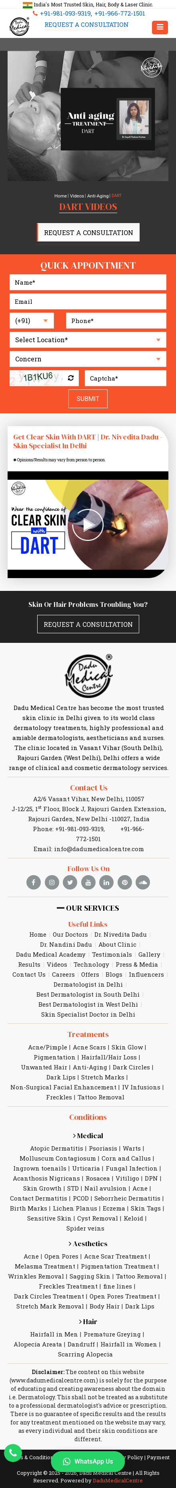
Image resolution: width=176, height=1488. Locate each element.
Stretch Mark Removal (50, 1291)
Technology (91, 951)
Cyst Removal (97, 1203)
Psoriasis (103, 1133)
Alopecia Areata (38, 1328)
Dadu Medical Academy (51, 941)
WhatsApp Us (88, 1461)
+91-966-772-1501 (115, 13)
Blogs (114, 961)
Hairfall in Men (54, 1318)
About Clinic (117, 931)
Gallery (149, 941)
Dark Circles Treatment (49, 1281)
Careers (63, 961)
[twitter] (71, 869)
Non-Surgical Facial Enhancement (63, 1073)
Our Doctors (70, 921)
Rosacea (98, 1163)
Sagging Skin (90, 1261)
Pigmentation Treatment (118, 1251)
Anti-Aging (96, 195)
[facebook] (36, 869)
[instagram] (53, 869)
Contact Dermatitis (38, 1183)
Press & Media (137, 951)
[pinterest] (124, 869)
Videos (78, 195)
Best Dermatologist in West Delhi (88, 991)
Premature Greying (112, 1318)
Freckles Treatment (68, 1271)
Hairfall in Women (128, 1328)
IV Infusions (141, 1073)
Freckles (59, 1083)
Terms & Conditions (31, 1441)
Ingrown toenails (39, 1153)
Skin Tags (146, 1193)
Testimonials (112, 941)
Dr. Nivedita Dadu (120, 921)
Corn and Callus (126, 1143)
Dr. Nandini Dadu (66, 931)
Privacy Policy (124, 1441)
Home (63, 195)
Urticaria (86, 1153)
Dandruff (81, 1328)
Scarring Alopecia (85, 1338)
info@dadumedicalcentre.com (99, 835)
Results (29, 951)
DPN (151, 1163)
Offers (90, 961)
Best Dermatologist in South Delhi (88, 981)
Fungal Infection (132, 1153)
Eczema (114, 1193)
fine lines (117, 1271)
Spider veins (85, 1213)
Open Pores (61, 1241)
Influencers (146, 961)
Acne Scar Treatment (115, 1241)
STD (73, 1173)
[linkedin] (106, 869)
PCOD (81, 1183)
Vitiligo (127, 1163)
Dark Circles (131, 1053)
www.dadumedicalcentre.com (53, 1364)
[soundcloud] (141, 869)
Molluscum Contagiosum (58, 1143)
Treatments (88, 1020)
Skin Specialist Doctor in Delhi (88, 1001)
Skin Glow (127, 1033)
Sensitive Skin (49, 1203)
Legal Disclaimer (81, 1441)
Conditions (88, 1102)
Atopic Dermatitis (56, 1133)
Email (123, 1481)
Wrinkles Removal (36, 1261)
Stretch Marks (102, 1063)
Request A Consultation (84, 27)
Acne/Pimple (47, 1033)
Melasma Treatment (45, 1251)
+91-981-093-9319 (64, 13)
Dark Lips (61, 1063)
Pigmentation (55, 1043)
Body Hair (105, 1291)
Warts (132, 1133)
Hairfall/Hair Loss (109, 1043)
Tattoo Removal (101, 1083)
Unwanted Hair (44, 1053)
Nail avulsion (105, 1173)
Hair (88, 1306)
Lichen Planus (75, 1193)
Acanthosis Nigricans (46, 1163)
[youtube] (89, 869)
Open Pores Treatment (123, 1281)
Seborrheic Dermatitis (127, 1183)
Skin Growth (42, 1173)
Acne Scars (89, 1033)
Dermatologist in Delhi (88, 971)
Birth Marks (28, 1193)
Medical (88, 1120)
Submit (88, 397)
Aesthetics (88, 1228)
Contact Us (88, 785)
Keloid (133, 1203)
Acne (140, 1173)
